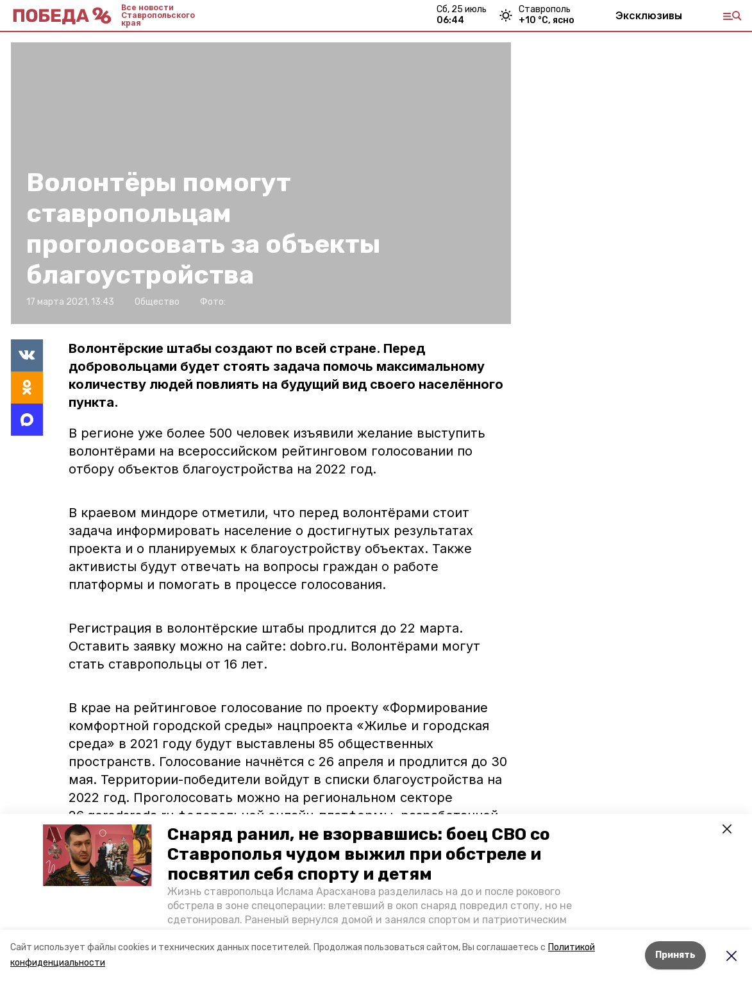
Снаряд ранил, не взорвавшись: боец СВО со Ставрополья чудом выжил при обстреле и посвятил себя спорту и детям (358, 854)
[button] (97, 855)
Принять (675, 955)
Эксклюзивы (648, 15)
